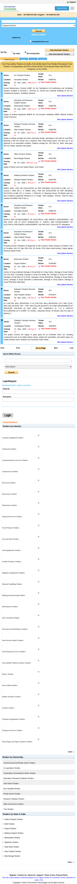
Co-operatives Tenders (11, 768)
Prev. (18, 348)
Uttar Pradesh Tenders (12, 851)
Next (56, 348)
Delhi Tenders (9, 824)
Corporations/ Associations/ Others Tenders (19, 773)
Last (71, 348)
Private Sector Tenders (11, 794)
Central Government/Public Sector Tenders (19, 763)
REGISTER (62, 8)
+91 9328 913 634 (52, 15)
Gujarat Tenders (10, 829)
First (2, 348)
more (70, 752)
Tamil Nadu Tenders (11, 847)
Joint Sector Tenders (11, 783)
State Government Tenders (13, 804)
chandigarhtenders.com (40, 41)
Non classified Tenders (11, 789)
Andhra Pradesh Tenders (13, 819)
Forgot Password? (10, 422)
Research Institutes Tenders (13, 799)
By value (16, 53)
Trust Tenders (8, 809)
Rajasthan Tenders (11, 842)
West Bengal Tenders (12, 856)
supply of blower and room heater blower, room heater (24, 167)
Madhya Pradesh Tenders (13, 833)
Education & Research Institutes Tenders (18, 778)
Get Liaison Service (65, 96)
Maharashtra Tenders (12, 838)
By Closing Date (33, 53)
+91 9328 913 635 (30, 15)
